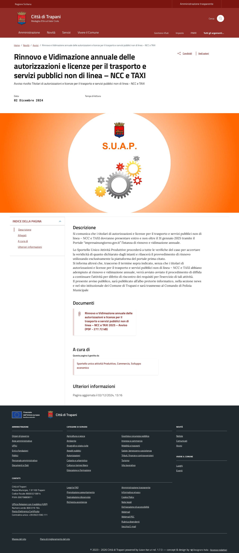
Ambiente (71, 441)
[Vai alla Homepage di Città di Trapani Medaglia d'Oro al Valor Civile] (40, 18)
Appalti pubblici (74, 450)
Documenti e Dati (20, 465)
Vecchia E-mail (128, 526)
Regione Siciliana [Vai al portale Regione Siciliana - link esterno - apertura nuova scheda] (23, 4)
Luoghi (179, 466)
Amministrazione (29, 32)
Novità (51, 32)
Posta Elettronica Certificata (25, 511)
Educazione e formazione (79, 470)
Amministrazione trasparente (196, 4)
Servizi (66, 32)
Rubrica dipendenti (130, 521)
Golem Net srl (145, 550)
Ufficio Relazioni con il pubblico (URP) (29, 504)
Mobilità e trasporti (130, 445)
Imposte (180, 33)
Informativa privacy (130, 492)
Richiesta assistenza (77, 502)
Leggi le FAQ (73, 487)
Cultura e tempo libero (77, 465)
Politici (15, 455)
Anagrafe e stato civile (77, 445)
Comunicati (181, 441)
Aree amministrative (22, 441)
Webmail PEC (127, 516)
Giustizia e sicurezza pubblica (135, 436)
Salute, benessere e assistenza (136, 450)
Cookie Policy (127, 497)
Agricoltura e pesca (76, 436)
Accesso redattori (218, 550)
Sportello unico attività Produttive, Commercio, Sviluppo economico (109, 366)
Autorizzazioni (73, 455)
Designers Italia (199, 550)
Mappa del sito (19, 539)
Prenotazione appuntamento (81, 492)
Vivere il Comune (88, 32)
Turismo (125, 460)
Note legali (126, 502)
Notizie (179, 436)
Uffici (14, 445)
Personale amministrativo (24, 460)
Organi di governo (20, 436)
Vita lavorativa (128, 465)
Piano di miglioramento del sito (55, 539)
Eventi (179, 470)
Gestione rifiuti (161, 33)
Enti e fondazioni (20, 450)
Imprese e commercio (131, 441)
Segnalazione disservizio (78, 497)
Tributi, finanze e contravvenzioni (137, 455)
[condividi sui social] (184, 53)
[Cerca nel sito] (220, 18)
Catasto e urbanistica (77, 460)
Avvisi (179, 445)
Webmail (125, 512)
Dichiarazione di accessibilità (135, 507)
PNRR (194, 33)
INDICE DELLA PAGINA (27, 221)
